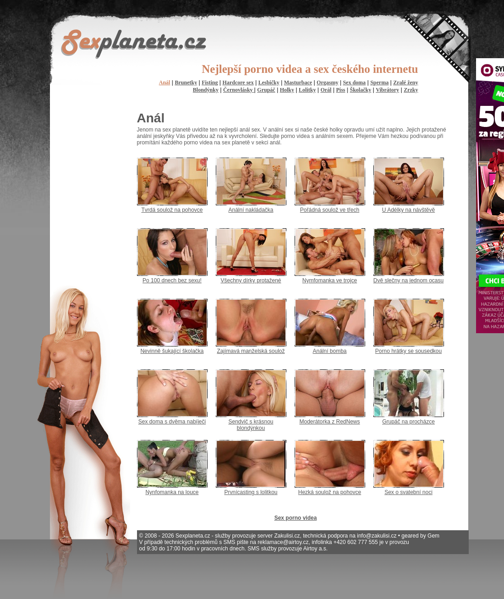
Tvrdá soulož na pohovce (172, 210)
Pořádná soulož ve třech (329, 210)
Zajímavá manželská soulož (251, 351)
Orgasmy (327, 82)
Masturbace (298, 82)
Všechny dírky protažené (250, 280)
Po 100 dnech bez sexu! (172, 280)
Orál (325, 90)
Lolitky (307, 90)
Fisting (210, 82)
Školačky (361, 90)
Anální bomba (329, 351)
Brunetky (186, 82)
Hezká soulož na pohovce (329, 492)
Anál (164, 82)
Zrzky (411, 90)
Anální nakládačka (250, 210)
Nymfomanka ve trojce (329, 280)
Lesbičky (268, 82)
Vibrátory (387, 90)
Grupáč (266, 90)
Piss (340, 90)
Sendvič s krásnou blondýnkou (250, 424)
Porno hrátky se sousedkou (408, 351)
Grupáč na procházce (408, 421)
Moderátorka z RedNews (329, 421)
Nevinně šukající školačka (171, 351)
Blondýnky (206, 90)
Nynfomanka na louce (171, 492)
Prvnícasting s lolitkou (250, 492)
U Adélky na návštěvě (408, 210)
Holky (287, 90)
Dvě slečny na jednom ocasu (408, 280)
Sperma (379, 82)
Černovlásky (238, 90)
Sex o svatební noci (408, 492)
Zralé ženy (405, 82)
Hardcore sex (238, 82)
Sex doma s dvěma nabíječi (172, 421)
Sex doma (354, 82)
